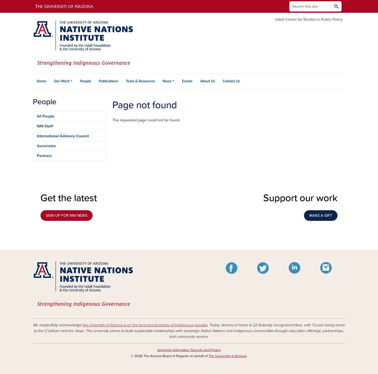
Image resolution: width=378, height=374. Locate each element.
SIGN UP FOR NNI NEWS (66, 215)
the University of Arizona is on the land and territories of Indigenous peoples (145, 325)
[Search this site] (310, 6)
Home (41, 81)
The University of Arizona (227, 356)
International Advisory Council (63, 136)
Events (187, 81)
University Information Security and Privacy (189, 350)
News (166, 81)
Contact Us (231, 81)
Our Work (62, 81)
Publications (108, 81)
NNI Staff (45, 126)
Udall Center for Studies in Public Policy (309, 19)
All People (45, 116)
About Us (207, 81)
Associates (46, 146)
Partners (44, 155)
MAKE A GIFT (320, 215)
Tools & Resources (140, 81)
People (85, 81)
